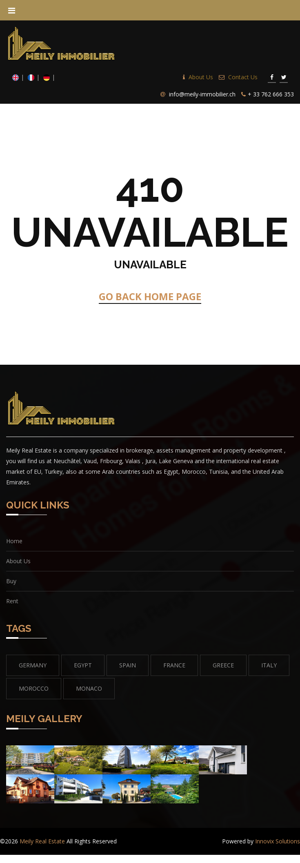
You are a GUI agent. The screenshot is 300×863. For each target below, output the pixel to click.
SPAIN (127, 665)
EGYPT (83, 665)
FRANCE (174, 665)
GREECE (223, 665)
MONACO (89, 688)
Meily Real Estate (42, 841)
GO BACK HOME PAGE (150, 296)
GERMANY (33, 665)
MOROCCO (34, 688)
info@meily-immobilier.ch (202, 94)
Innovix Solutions (277, 841)
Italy (269, 665)
